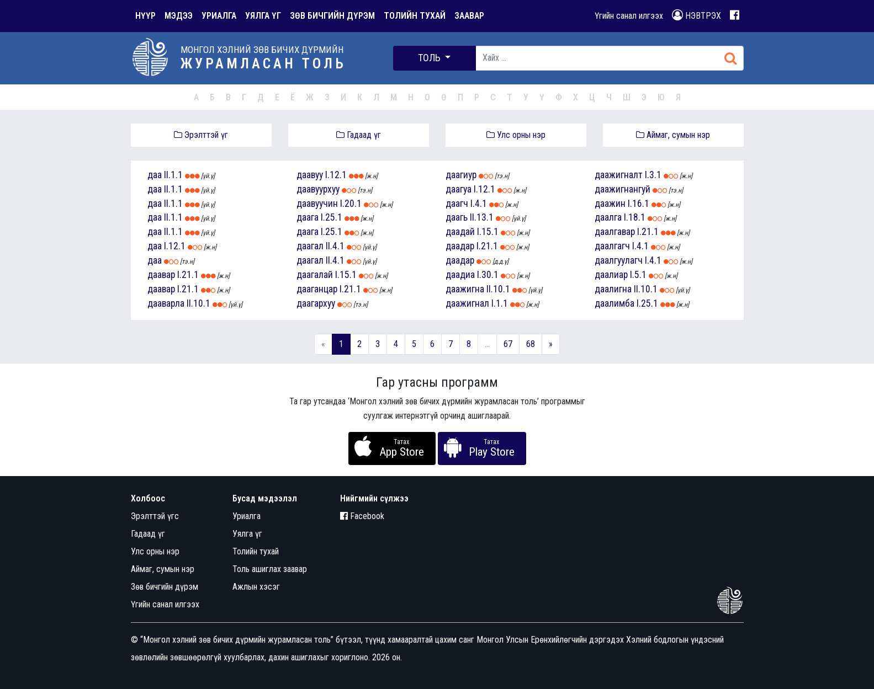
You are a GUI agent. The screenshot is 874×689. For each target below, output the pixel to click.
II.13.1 (482, 217)
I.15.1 (346, 274)
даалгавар (615, 231)
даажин (610, 203)
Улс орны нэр (515, 135)
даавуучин (317, 203)
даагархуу (315, 303)
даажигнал (467, 303)
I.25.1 (331, 217)
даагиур (461, 174)
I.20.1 (351, 203)
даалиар (611, 274)
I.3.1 (653, 174)
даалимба (614, 303)
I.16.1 (638, 203)
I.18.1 (634, 217)
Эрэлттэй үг (201, 135)
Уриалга (246, 516)
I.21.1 (188, 274)
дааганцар (316, 289)
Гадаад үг (358, 135)
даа (154, 174)
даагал (310, 246)
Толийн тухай (255, 551)
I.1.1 (499, 303)
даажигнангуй (622, 189)
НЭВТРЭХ (696, 15)
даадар (460, 246)
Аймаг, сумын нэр (673, 135)
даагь (457, 217)
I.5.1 (638, 274)
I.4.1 (478, 203)
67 (508, 344)
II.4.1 (335, 246)
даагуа (459, 189)
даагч (457, 203)
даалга (608, 217)
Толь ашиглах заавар (269, 569)
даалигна (613, 289)
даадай (460, 231)
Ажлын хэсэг (256, 586)
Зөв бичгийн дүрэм (164, 586)
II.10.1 (198, 303)
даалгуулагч (619, 260)
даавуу (309, 174)
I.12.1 (175, 246)
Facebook (362, 516)
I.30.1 (488, 274)
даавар (161, 274)
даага (307, 217)
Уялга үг (247, 533)
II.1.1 (173, 174)
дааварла (165, 303)
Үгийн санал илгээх (629, 15)
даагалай (314, 274)
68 (530, 344)
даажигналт (619, 174)
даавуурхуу (318, 189)
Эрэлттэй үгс (155, 516)
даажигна (465, 289)
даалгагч (612, 246)
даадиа (460, 274)
